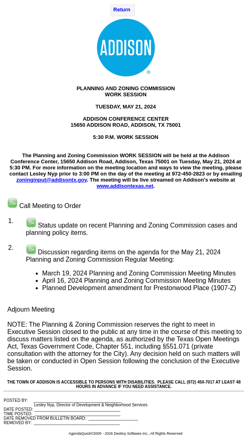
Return (121, 10)
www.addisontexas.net (125, 186)
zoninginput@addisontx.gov (51, 180)
